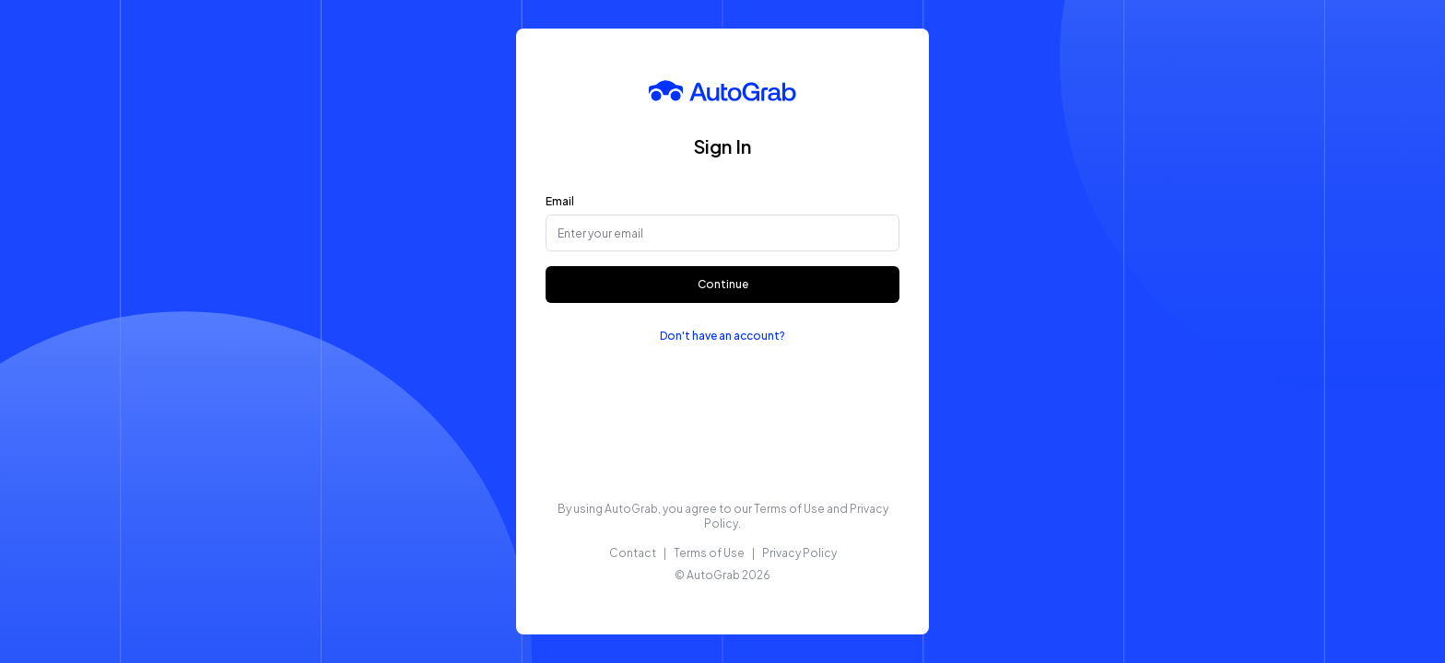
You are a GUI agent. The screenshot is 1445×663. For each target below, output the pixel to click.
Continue (723, 284)
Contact (632, 553)
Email (560, 201)
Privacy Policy (799, 553)
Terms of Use (709, 553)
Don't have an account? (722, 336)
